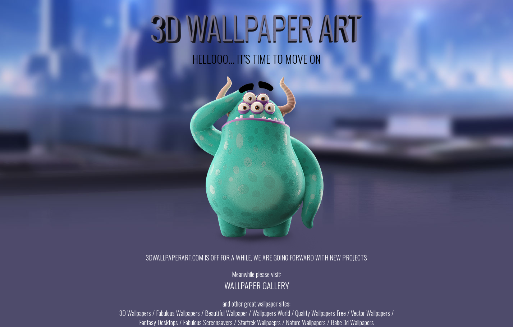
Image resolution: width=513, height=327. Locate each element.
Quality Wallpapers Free (320, 313)
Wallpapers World (271, 313)
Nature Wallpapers (306, 322)
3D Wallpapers (135, 313)
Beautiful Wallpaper (226, 313)
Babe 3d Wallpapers (352, 322)
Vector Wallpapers (370, 313)
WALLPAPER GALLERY (256, 285)
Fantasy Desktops (158, 322)
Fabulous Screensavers (208, 322)
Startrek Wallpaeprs (259, 322)
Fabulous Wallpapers (178, 313)
